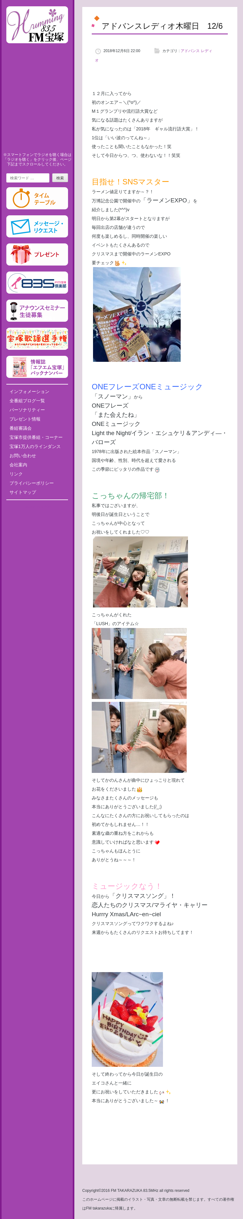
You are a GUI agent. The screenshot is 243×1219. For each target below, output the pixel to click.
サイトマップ (22, 492)
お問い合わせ (22, 455)
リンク (16, 473)
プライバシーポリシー (31, 483)
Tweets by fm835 (37, 507)
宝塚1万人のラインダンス (35, 446)
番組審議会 (20, 428)
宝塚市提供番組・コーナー (36, 437)
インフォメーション (29, 391)
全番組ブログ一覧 (27, 400)
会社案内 (18, 464)
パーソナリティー (27, 409)
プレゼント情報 (24, 418)
